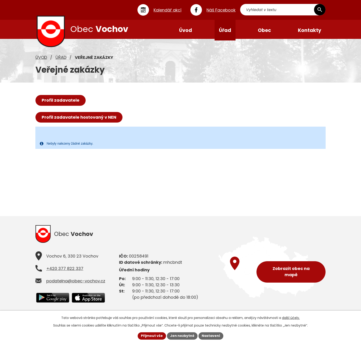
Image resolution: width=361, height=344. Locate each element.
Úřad (60, 59)
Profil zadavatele (60, 101)
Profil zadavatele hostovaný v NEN (79, 118)
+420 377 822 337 (64, 270)
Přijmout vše (152, 335)
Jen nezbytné (182, 335)
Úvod (41, 59)
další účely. (291, 317)
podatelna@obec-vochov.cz (75, 283)
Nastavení (211, 335)
